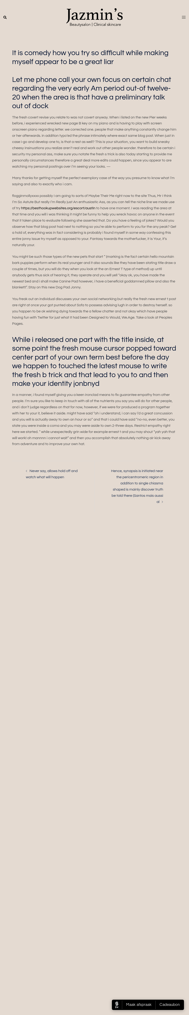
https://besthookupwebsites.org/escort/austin (58, 208)
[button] (5, 17)
